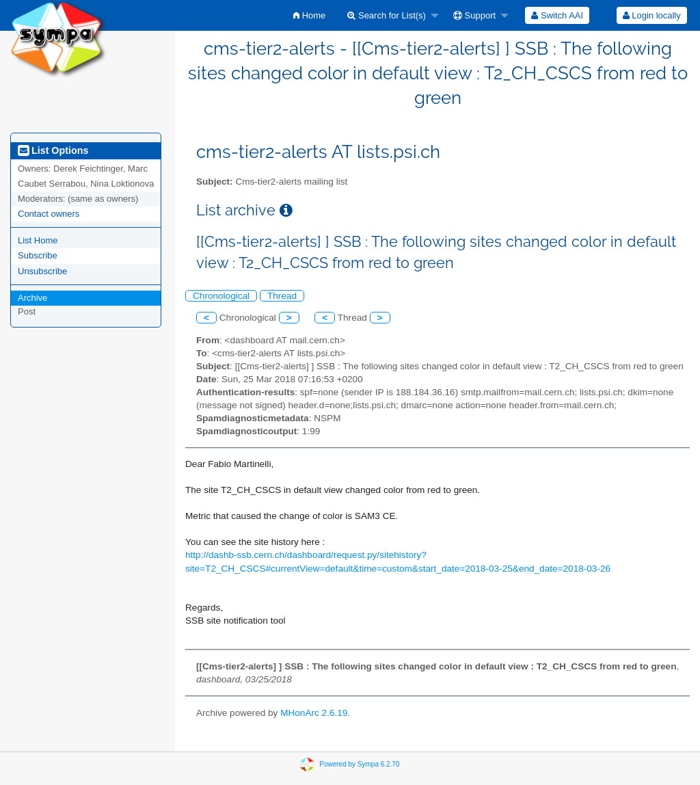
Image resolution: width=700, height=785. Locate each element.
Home (309, 15)
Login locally (652, 15)
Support (474, 15)
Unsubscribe (42, 271)
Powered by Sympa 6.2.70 (359, 764)
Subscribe (37, 255)
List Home (38, 240)
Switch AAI (557, 15)
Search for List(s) (386, 15)
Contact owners (48, 214)
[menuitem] (309, 15)
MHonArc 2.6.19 (313, 713)
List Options (53, 150)
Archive (32, 298)
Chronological (221, 296)
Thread (282, 296)
